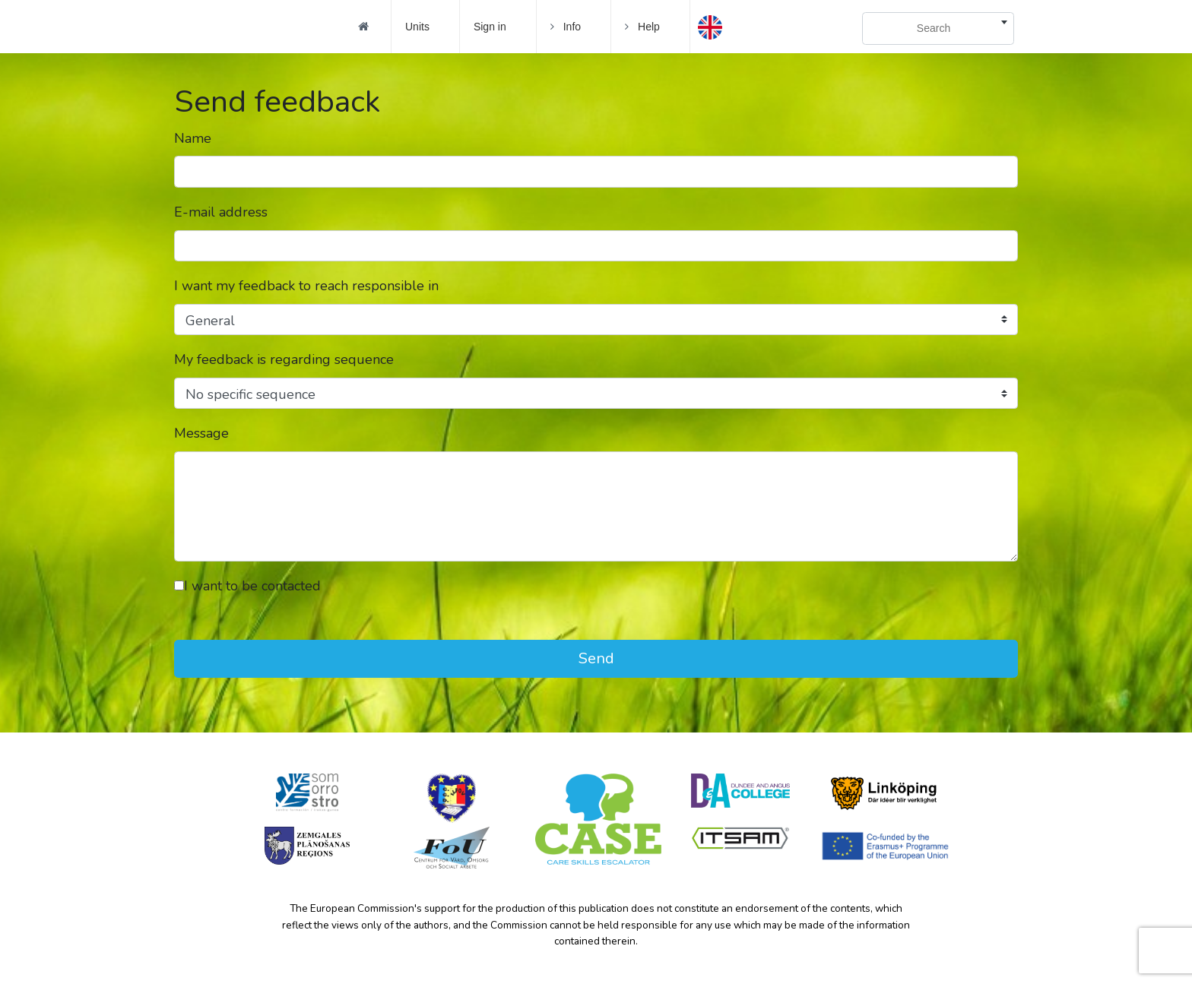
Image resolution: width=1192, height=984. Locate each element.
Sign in (490, 27)
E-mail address (221, 212)
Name (192, 138)
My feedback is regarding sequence (284, 359)
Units (417, 27)
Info (565, 27)
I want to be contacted (247, 586)
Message (201, 433)
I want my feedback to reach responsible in (306, 286)
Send (596, 658)
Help (642, 27)
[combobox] (938, 28)
